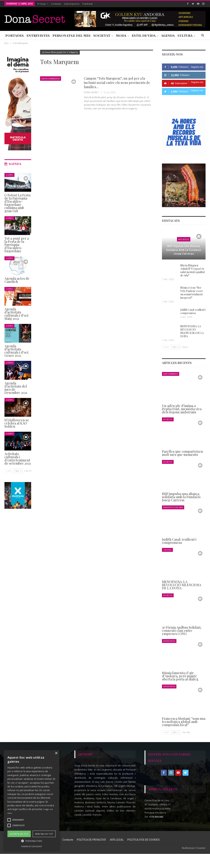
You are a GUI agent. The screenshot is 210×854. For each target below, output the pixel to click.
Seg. (176, 347)
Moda (121, 35)
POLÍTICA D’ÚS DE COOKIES (143, 839)
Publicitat (87, 3)
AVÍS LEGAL (117, 839)
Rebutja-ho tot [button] (44, 833)
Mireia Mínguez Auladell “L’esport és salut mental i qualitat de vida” (192, 270)
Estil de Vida (144, 35)
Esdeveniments (50, 78)
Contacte (56, 3)
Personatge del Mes (72, 35)
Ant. (166, 347)
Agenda (168, 35)
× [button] (56, 753)
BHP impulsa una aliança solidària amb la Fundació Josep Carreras (183, 249)
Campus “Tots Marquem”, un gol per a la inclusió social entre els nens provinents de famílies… (117, 82)
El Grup (41, 3)
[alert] (31, 800)
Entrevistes (38, 35)
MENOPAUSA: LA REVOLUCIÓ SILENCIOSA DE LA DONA (192, 331)
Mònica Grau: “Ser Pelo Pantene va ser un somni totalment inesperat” (191, 292)
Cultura (167, 549)
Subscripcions (72, 3)
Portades (14, 35)
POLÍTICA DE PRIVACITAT (91, 839)
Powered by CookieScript (31, 846)
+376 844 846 (156, 817)
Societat (101, 35)
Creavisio (201, 848)
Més (181, 35)
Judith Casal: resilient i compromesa (193, 311)
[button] (31, 841)
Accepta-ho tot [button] (19, 833)
